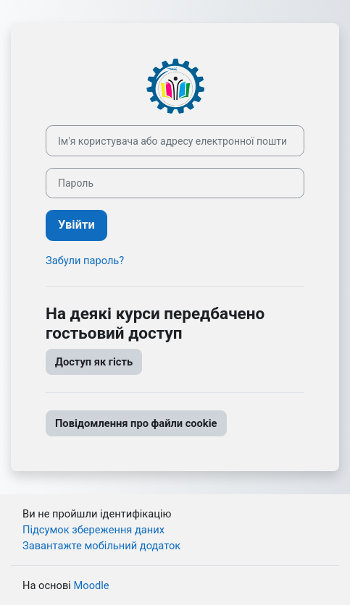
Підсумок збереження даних (93, 529)
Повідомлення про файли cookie (136, 423)
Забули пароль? (85, 260)
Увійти (76, 225)
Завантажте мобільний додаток (101, 545)
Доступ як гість (94, 361)
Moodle (91, 585)
